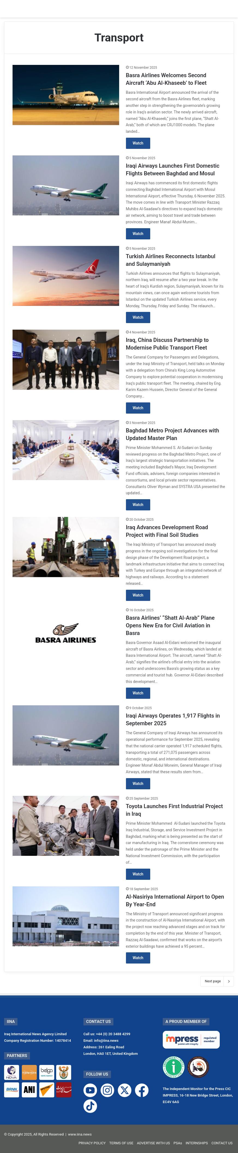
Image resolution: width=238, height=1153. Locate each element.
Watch (138, 143)
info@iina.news (106, 1040)
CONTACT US (222, 1143)
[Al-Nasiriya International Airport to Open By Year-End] (66, 916)
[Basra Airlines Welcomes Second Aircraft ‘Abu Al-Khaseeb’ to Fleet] (66, 95)
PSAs (178, 1143)
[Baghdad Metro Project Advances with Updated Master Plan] (66, 450)
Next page (217, 981)
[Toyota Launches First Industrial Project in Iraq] (66, 826)
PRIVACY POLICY (92, 1143)
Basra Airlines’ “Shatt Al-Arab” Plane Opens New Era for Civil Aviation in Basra (170, 625)
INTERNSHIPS (197, 1143)
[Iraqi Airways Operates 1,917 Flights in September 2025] (66, 735)
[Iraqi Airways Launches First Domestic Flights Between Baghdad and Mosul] (66, 185)
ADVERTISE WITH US (153, 1143)
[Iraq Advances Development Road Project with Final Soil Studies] (66, 547)
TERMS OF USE (121, 1143)
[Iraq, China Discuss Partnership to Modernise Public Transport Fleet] (66, 360)
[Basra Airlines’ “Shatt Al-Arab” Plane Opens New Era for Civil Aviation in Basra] (66, 637)
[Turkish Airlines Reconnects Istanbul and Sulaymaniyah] (66, 276)
